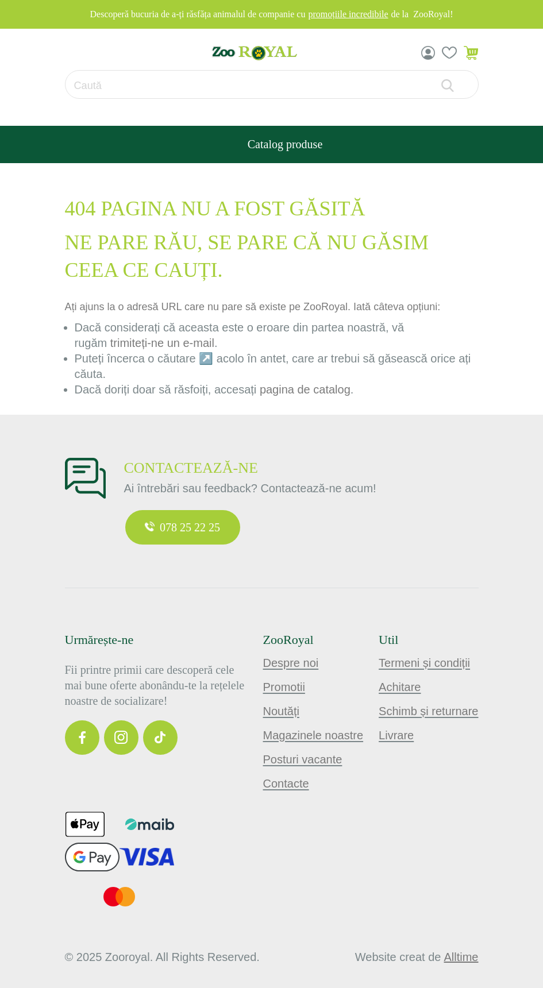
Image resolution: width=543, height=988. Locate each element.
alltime (461, 957)
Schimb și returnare (428, 711)
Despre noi (291, 663)
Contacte (286, 783)
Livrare (396, 735)
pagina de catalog (305, 389)
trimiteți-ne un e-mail (162, 343)
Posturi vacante (302, 759)
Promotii (284, 687)
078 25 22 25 (182, 527)
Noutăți (281, 711)
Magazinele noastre (313, 735)
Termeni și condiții (424, 663)
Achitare (400, 687)
